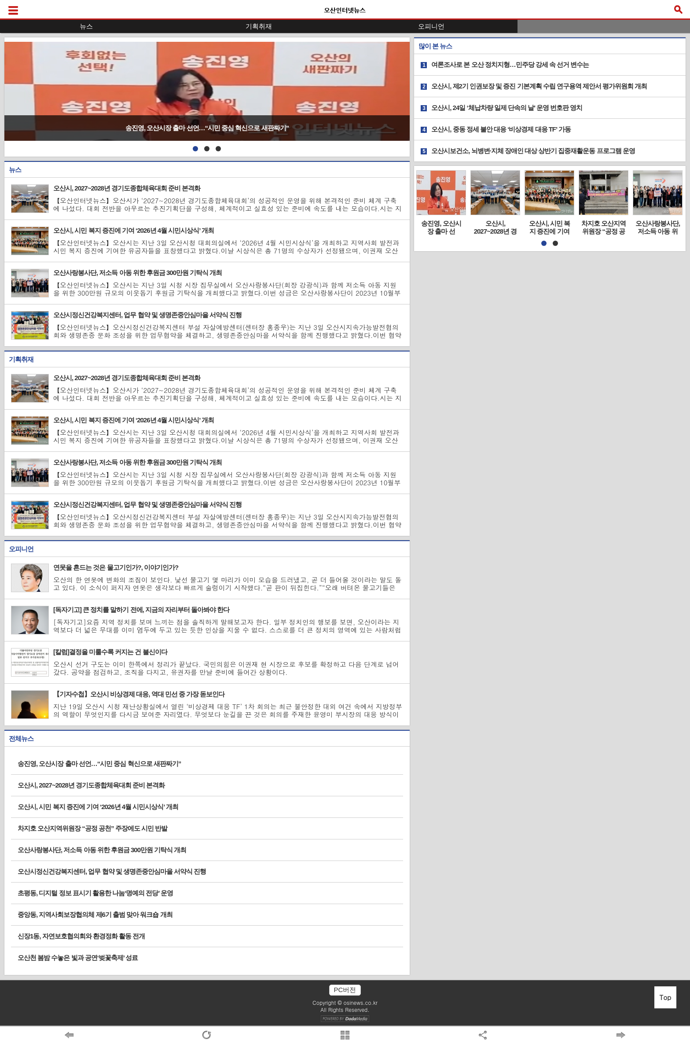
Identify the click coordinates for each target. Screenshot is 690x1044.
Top (666, 997)
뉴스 (86, 26)
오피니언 (431, 26)
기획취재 (259, 26)
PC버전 (345, 989)
